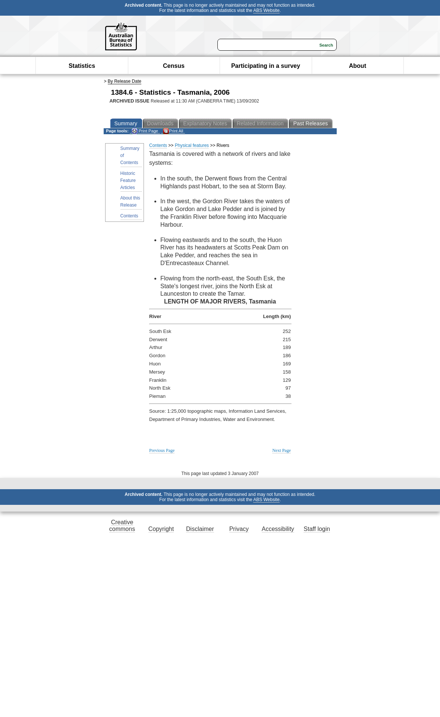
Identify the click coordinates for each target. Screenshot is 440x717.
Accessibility (278, 529)
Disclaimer (200, 529)
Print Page (145, 131)
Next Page (281, 450)
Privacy (239, 529)
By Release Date (124, 81)
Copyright (161, 529)
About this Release (130, 201)
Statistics (82, 66)
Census (174, 66)
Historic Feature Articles (128, 180)
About (357, 66)
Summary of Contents (129, 155)
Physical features (192, 145)
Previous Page (162, 450)
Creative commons (122, 525)
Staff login (317, 529)
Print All (173, 131)
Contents (129, 215)
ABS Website (266, 10)
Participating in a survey (265, 66)
